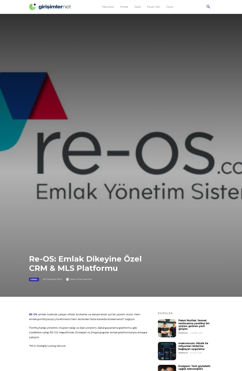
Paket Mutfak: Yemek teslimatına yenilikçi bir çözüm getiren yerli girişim (194, 324)
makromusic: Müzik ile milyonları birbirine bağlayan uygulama (193, 346)
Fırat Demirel (84, 279)
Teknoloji (183, 333)
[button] (208, 7)
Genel (34, 279)
